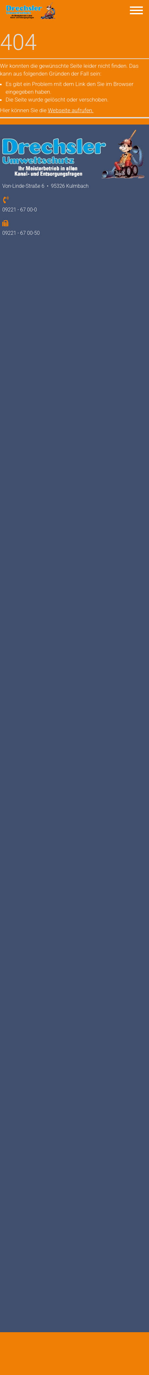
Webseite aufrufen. (71, 110)
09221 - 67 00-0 (19, 210)
